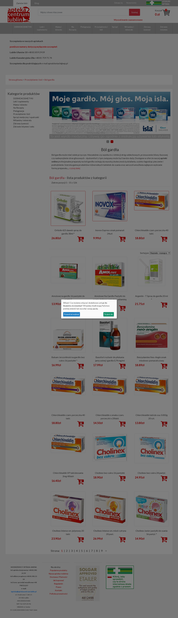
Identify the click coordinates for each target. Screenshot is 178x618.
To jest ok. (108, 314)
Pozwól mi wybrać (71, 314)
